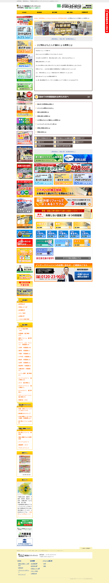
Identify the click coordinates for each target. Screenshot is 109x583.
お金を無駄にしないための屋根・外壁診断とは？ (25, 417)
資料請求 (20, 568)
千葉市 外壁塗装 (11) (24, 353)
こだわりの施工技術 (23, 319)
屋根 (44, 566)
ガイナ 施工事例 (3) (24, 382)
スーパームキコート (23, 442)
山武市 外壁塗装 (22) (24, 362)
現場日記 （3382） (23, 400)
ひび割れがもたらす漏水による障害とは (48, 120)
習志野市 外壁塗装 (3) (24, 365)
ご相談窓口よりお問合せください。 (25, 514)
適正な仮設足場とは (43, 112)
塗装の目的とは (41, 132)
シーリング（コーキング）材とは (46, 124)
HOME (36, 18)
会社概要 (21, 310)
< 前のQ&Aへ (54, 38)
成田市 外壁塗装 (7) (24, 350)
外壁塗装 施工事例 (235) (23, 334)
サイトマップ (21, 574)
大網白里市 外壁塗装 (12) (24, 369)
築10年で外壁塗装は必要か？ (45, 104)
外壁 (44, 563)
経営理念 (21, 304)
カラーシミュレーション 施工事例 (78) (25, 396)
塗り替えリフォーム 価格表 (25, 433)
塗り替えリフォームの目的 (25, 422)
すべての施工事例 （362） (23, 329)
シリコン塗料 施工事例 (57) (25, 374)
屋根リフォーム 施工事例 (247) (25, 339)
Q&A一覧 (62, 38)
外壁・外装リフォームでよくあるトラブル (25, 409)
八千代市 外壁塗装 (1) (24, 356)
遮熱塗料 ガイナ (23, 445)
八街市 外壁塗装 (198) (24, 347)
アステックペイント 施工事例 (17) (25, 386)
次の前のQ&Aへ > (70, 38)
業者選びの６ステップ (24, 413)
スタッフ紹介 (22, 313)
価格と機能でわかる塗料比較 (25, 438)
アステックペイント (23, 448)
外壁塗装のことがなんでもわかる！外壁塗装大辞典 (52, 18)
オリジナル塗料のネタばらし (45, 108)
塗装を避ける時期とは (43, 116)
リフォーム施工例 (47, 561)
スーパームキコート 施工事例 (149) (25, 378)
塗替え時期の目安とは (43, 128)
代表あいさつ (22, 307)
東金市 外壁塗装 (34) (24, 359)
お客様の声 (21, 316)
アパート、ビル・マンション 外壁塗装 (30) (25, 343)
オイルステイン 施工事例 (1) (25, 391)
